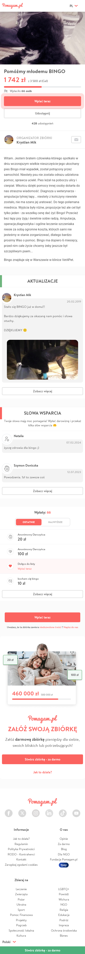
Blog (64, 849)
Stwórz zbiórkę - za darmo (42, 759)
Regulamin (21, 844)
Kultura (21, 935)
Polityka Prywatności (21, 849)
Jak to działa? (42, 772)
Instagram (36, 811)
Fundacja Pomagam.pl (64, 859)
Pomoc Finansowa (21, 915)
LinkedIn (49, 811)
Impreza (64, 925)
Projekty (21, 920)
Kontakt (21, 859)
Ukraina (21, 904)
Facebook (9, 811)
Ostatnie (29, 522)
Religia (64, 910)
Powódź (64, 894)
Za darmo (64, 844)
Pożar (21, 899)
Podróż (63, 920)
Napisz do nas (71, 627)
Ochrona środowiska (64, 930)
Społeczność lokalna (21, 930)
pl (71, 6)
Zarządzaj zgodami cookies (21, 865)
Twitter (22, 811)
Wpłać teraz (42, 101)
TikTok (63, 811)
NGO (63, 904)
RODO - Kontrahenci (21, 854)
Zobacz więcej (42, 391)
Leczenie (21, 889)
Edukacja (63, 915)
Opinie (64, 839)
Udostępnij (42, 113)
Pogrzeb (21, 925)
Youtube (76, 811)
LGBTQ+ (63, 889)
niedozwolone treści (50, 627)
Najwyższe (55, 522)
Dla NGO (64, 854)
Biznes (64, 935)
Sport (21, 910)
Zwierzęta (21, 894)
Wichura (64, 899)
